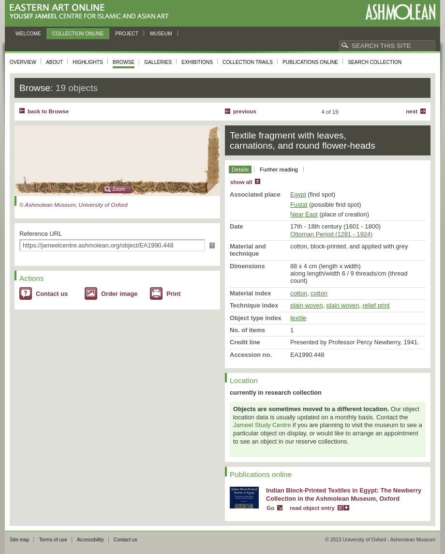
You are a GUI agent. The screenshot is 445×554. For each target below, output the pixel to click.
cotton (298, 293)
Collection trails (247, 62)
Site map (19, 539)
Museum (161, 33)
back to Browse (48, 111)
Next (411, 111)
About (54, 62)
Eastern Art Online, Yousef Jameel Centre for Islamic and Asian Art (92, 12)
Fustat (299, 204)
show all (241, 182)
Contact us (52, 293)
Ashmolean (400, 12)
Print (173, 293)
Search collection (374, 62)
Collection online (78, 33)
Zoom (119, 189)
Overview (23, 62)
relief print (375, 305)
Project (126, 33)
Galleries (158, 62)
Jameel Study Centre (262, 425)
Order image (119, 293)
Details (240, 169)
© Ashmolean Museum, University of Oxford (73, 205)
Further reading (279, 169)
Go (270, 508)
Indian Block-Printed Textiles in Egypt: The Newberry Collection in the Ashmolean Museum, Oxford (343, 494)
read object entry (312, 508)
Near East (304, 214)
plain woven (306, 305)
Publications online (310, 62)
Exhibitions (197, 62)
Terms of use (53, 539)
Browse (124, 62)
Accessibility (90, 539)
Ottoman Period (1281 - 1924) (331, 234)
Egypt (298, 194)
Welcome (28, 33)
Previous (244, 111)
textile (298, 318)
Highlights (88, 62)
